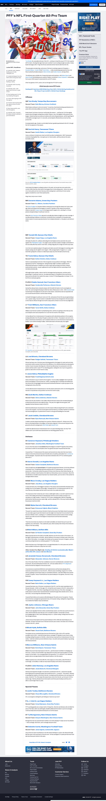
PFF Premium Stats (35, 182)
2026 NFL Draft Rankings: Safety (10, 81)
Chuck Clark (39, 630)
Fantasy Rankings (34, 779)
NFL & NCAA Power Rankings (56, 91)
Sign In (102, 4)
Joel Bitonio (33, 356)
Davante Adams (29, 70)
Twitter (85, 764)
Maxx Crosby (35, 481)
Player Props (33, 764)
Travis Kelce (45, 70)
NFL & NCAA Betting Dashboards (64, 89)
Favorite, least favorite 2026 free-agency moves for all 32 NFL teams (14, 104)
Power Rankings (34, 773)
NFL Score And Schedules (36, 767)
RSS (85, 775)
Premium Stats (33, 771)
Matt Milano (33, 529)
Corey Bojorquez (40, 704)
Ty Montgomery (34, 715)
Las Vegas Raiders (49, 481)
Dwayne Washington (42, 717)
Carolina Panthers (49, 203)
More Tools (89, 67)
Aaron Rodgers (32, 206)
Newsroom (7, 766)
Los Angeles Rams (50, 238)
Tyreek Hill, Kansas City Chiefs (40, 235)
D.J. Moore (38, 203)
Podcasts (86, 773)
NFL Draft (33, 8)
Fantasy (17, 8)
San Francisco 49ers (36, 215)
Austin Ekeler (39, 132)
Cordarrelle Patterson (42, 285)
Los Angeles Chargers (52, 132)
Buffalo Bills (43, 529)
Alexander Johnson (41, 559)
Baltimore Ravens (53, 464)
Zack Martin (33, 395)
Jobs (6, 764)
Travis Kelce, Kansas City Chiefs (41, 256)
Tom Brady (28, 61)
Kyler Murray (39, 104)
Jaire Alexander (40, 608)
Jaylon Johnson (34, 605)
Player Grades (33, 769)
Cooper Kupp (38, 210)
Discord (85, 771)
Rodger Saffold (40, 359)
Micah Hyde (31, 627)
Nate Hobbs (39, 583)
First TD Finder (33, 766)
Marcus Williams (33, 645)
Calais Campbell (40, 464)
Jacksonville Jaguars (52, 729)
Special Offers (58, 766)
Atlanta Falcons (55, 285)
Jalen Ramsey (37, 666)
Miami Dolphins (53, 508)
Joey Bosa (38, 483)
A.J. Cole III (31, 701)
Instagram (86, 766)
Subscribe (57, 764)
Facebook (86, 769)
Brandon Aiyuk (70, 289)
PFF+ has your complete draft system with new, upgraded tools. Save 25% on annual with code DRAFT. (53, 1)
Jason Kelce (32, 374)
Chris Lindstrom (40, 397)
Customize (93, 792)
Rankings (28, 89)
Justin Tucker (32, 691)
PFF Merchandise (59, 767)
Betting (46, 8)
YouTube (86, 767)
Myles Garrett (65, 75)
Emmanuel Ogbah (41, 508)
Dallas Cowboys (51, 259)
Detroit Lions (49, 377)
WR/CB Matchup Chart (46, 89)
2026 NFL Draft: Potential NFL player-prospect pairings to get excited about (13, 114)
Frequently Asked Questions (62, 776)
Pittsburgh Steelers (51, 441)
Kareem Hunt (54, 425)
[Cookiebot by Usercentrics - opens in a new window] (9, 798)
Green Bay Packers (55, 532)
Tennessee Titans (47, 129)
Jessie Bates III (40, 668)
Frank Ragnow (40, 377)
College (24, 8)
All (6, 8)
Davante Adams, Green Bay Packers (43, 200)
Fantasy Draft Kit (34, 777)
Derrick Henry (33, 129)
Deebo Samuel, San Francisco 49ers (46, 282)
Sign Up (89, 82)
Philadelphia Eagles (37, 242)
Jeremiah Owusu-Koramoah (39, 556)
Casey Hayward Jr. (63, 77)
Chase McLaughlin (41, 694)
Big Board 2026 (33, 780)
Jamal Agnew (39, 729)
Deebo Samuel (57, 72)
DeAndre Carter (34, 727)
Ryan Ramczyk (40, 418)
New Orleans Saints (52, 418)
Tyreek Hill (37, 70)
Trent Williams (33, 305)
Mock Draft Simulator (35, 782)
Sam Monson (47, 552)
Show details (23, 798)
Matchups (32, 775)
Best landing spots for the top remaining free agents (13, 95)
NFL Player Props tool (41, 91)
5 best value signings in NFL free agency (13, 99)
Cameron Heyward (34, 441)
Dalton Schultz (47, 72)
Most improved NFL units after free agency (13, 109)
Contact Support (59, 774)
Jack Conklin (33, 415)
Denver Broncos (54, 559)
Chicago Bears (48, 605)
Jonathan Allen (40, 443)
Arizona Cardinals (50, 104)
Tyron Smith (39, 308)
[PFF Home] (2, 4)
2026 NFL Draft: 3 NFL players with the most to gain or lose (13, 90)
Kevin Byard (39, 648)
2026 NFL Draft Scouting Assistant (13, 85)
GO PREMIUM (93, 4)
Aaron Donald (29, 77)
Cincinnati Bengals (52, 668)
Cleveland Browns (45, 356)
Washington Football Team (55, 443)
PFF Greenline (28, 350)
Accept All (93, 787)
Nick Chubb (46, 425)
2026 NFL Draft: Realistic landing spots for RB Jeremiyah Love (13, 72)
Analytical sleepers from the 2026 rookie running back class (14, 77)
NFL (11, 8)
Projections (36, 89)
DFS (40, 8)
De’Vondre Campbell (42, 532)
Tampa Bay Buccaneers (46, 101)
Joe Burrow (70, 453)
